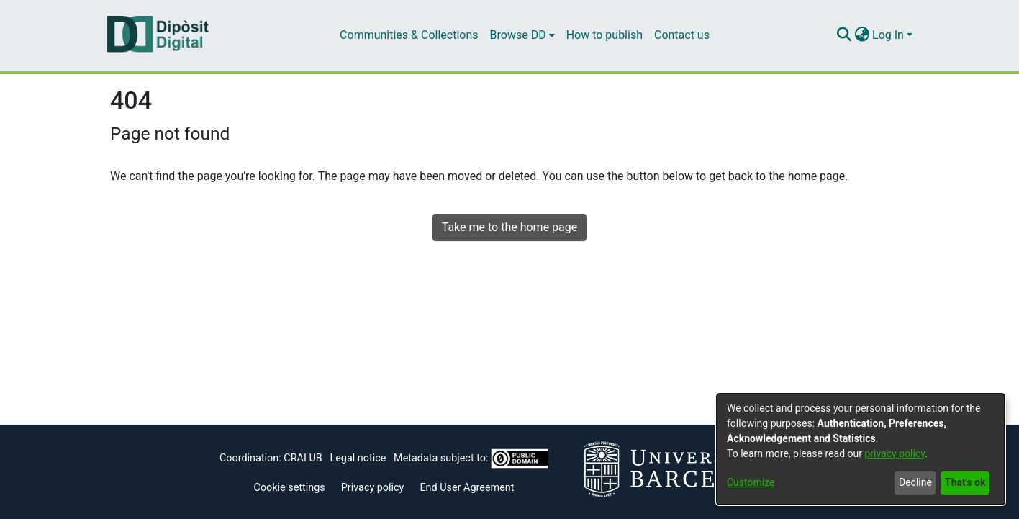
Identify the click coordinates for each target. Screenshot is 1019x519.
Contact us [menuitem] (682, 35)
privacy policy (894, 453)
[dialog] (861, 449)
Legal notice (358, 458)
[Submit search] (844, 35)
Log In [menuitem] (888, 35)
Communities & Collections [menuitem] (409, 35)
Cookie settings (289, 488)
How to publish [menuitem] (604, 35)
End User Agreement (467, 488)
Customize (750, 482)
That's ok (965, 482)
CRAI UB (303, 458)
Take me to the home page (510, 227)
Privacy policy (372, 488)
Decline (915, 482)
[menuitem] (522, 35)
